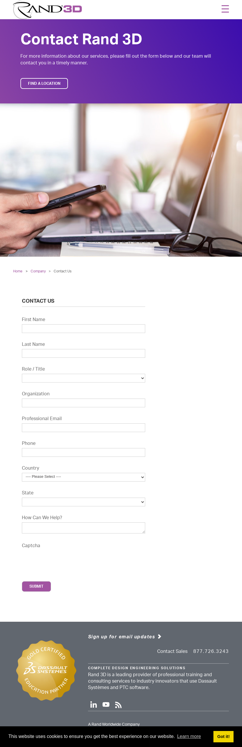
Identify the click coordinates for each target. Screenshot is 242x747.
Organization (36, 394)
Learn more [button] (189, 736)
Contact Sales (172, 651)
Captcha (31, 545)
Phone (29, 443)
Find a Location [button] (44, 83)
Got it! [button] (223, 736)
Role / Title (33, 369)
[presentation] (66, 560)
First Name (33, 319)
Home (17, 271)
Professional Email (42, 418)
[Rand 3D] (47, 10)
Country (30, 468)
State (28, 493)
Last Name (33, 344)
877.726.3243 (211, 651)
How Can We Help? (42, 517)
